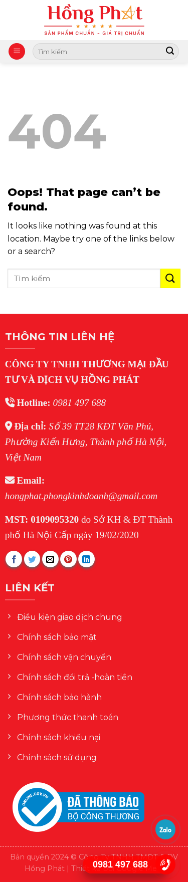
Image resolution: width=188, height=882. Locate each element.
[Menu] (17, 51)
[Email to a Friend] (50, 559)
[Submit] (169, 51)
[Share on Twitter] (32, 559)
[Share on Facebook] (14, 559)
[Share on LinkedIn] (86, 559)
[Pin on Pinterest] (68, 559)
